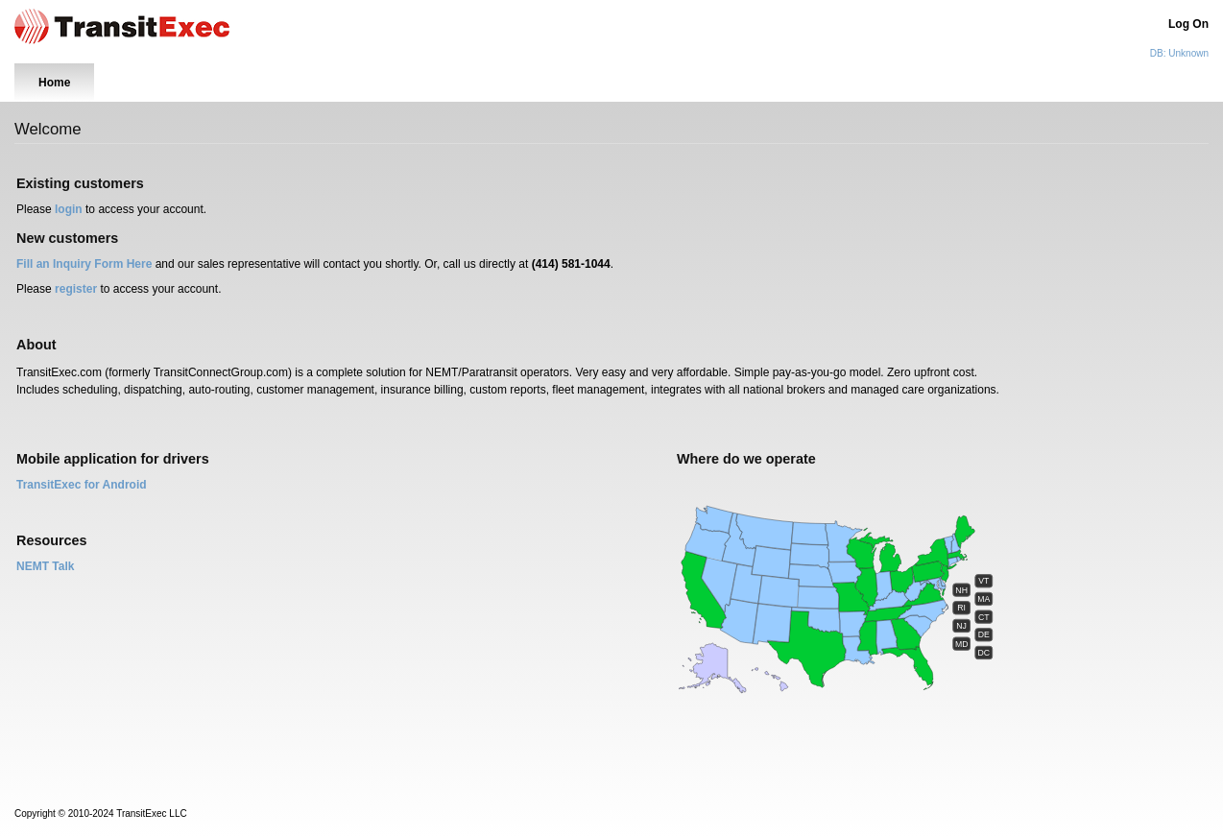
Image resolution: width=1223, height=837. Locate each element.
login (69, 209)
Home (54, 82)
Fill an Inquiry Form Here (84, 264)
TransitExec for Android (81, 484)
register (76, 289)
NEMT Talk (45, 566)
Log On (1188, 24)
